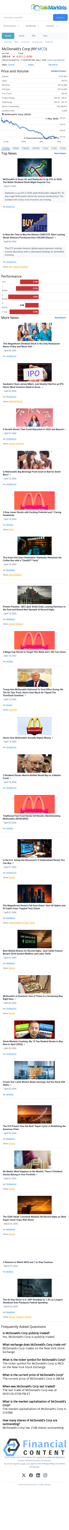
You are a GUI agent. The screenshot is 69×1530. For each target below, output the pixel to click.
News (16, 42)
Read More (60, 320)
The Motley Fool (11, 265)
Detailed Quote (58, 74)
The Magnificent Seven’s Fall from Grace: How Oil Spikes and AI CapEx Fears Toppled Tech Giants (34, 910)
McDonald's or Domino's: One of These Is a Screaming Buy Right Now (33, 1000)
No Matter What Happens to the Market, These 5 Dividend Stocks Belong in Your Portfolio (32, 1176)
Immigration (20, 1320)
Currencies (25, 42)
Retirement (19, 627)
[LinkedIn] (38, 1478)
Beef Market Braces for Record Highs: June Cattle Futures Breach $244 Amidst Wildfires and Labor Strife (33, 955)
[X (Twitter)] (24, 1478)
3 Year (54, 151)
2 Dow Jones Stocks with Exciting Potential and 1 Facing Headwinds (32, 517)
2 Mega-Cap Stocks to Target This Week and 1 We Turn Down (34, 655)
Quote (11, 67)
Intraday (6, 151)
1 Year (45, 151)
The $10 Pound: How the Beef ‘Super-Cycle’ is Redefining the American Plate (34, 1131)
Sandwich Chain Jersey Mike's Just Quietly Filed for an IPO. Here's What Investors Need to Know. (33, 389)
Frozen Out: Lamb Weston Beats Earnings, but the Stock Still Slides (34, 1086)
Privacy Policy (48, 1466)
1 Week (16, 151)
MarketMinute (10, 573)
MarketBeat (9, 1097)
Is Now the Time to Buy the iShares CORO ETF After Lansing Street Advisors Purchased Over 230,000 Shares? (34, 239)
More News (59, 156)
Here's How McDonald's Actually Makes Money (28, 740)
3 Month (36, 151)
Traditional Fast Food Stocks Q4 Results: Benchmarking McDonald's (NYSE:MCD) (31, 820)
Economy (12, 447)
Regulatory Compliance (21, 270)
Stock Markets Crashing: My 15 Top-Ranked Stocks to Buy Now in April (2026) (33, 1046)
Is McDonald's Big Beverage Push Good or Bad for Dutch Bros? (32, 476)
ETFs (33, 36)
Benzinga (9, 708)
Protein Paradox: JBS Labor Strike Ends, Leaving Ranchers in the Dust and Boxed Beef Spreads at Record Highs (34, 611)
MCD (42, 48)
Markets (8, 36)
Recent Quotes (10, 26)
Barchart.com (10, 210)
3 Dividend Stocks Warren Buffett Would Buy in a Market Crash (32, 780)
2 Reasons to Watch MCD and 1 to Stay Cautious (28, 1265)
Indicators (50, 26)
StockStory (9, 528)
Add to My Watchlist (10, 63)
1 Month (25, 151)
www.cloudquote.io (56, 1460)
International (37, 42)
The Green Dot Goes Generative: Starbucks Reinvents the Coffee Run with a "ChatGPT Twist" (32, 562)
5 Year (63, 151)
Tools (45, 36)
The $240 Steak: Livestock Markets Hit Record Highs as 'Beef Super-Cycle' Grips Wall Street (34, 1221)
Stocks (21, 36)
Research (53, 67)
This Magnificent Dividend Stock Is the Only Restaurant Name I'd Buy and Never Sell (31, 348)
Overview (8, 42)
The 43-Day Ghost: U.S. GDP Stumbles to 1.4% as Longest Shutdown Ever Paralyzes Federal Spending (33, 1304)
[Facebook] (31, 1478)
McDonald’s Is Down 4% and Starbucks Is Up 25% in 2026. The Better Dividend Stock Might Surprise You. (32, 184)
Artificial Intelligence (15, 578)
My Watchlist (31, 26)
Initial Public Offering (15, 404)
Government (12, 713)
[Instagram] (45, 1478)
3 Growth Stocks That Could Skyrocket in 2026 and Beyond (34, 432)
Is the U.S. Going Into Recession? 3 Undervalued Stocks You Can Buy (34, 865)
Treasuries (49, 42)
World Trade (19, 447)
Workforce (28, 1320)
